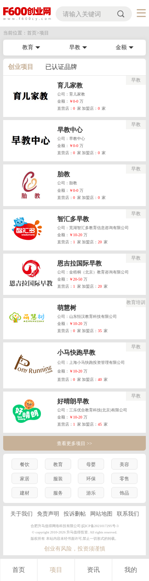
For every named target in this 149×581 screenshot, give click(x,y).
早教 (74, 47)
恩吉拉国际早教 (79, 263)
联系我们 (128, 514)
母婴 (91, 464)
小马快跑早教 (76, 352)
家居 (24, 479)
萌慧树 (66, 307)
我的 (130, 569)
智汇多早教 (73, 219)
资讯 (93, 569)
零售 (124, 479)
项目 (56, 569)
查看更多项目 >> (74, 443)
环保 (91, 479)
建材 (24, 493)
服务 (58, 493)
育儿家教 (70, 85)
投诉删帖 (75, 514)
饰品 (124, 493)
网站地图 (101, 514)
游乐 (91, 493)
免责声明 (48, 514)
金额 (121, 47)
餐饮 (24, 464)
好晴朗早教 (73, 401)
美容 (124, 464)
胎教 (63, 174)
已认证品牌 (61, 66)
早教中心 (70, 129)
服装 (58, 479)
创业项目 (20, 66)
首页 (18, 569)
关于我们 (21, 514)
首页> (33, 33)
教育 (27, 47)
